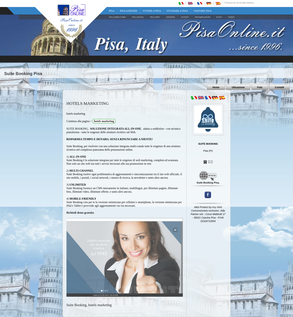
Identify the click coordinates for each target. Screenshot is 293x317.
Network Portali (245, 3)
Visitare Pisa (202, 10)
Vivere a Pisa (152, 10)
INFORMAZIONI (202, 17)
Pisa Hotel (138, 17)
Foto (259, 87)
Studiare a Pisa (177, 10)
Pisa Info (155, 17)
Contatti (279, 87)
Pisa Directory (117, 17)
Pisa (112, 10)
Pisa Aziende (128, 10)
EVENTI (185, 17)
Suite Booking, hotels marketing (89, 305)
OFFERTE (170, 17)
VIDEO (231, 17)
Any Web (217, 207)
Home (216, 87)
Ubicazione (238, 87)
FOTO (219, 17)
